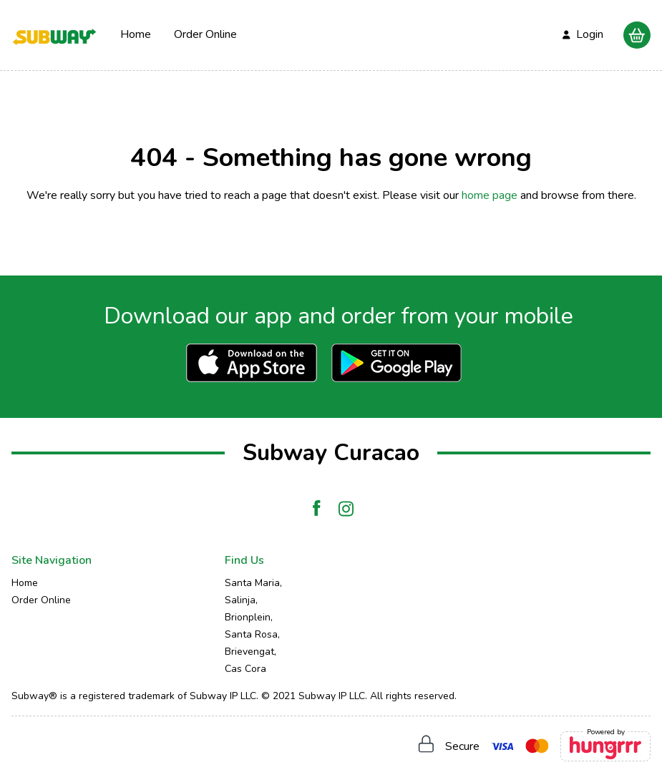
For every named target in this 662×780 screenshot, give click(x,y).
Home (135, 34)
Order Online (205, 34)
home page (489, 195)
